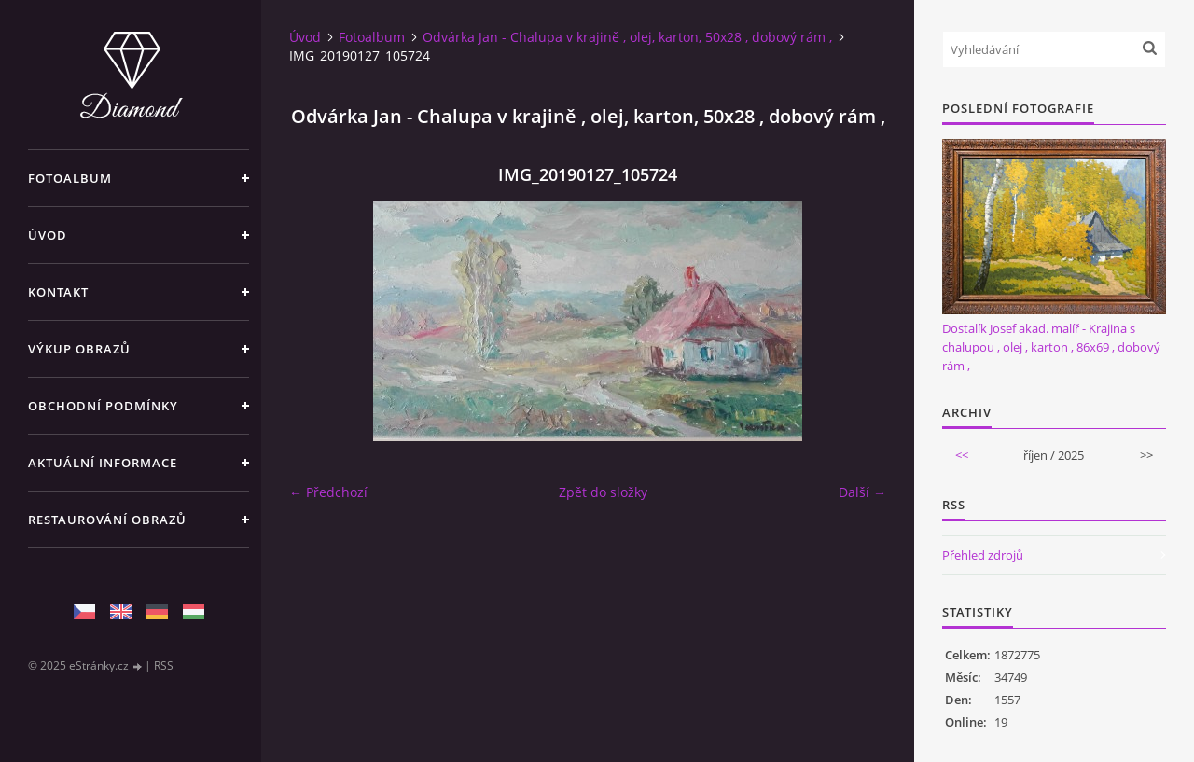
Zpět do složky (603, 492)
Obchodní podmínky (103, 405)
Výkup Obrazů (79, 348)
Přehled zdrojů (982, 555)
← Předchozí (328, 492)
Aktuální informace (102, 462)
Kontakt (58, 292)
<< (961, 455)
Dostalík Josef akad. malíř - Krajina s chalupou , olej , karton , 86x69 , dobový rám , (1051, 347)
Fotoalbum (70, 178)
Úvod (47, 235)
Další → (862, 492)
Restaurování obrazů (107, 519)
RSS (164, 665)
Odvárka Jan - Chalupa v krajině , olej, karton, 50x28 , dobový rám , (627, 37)
